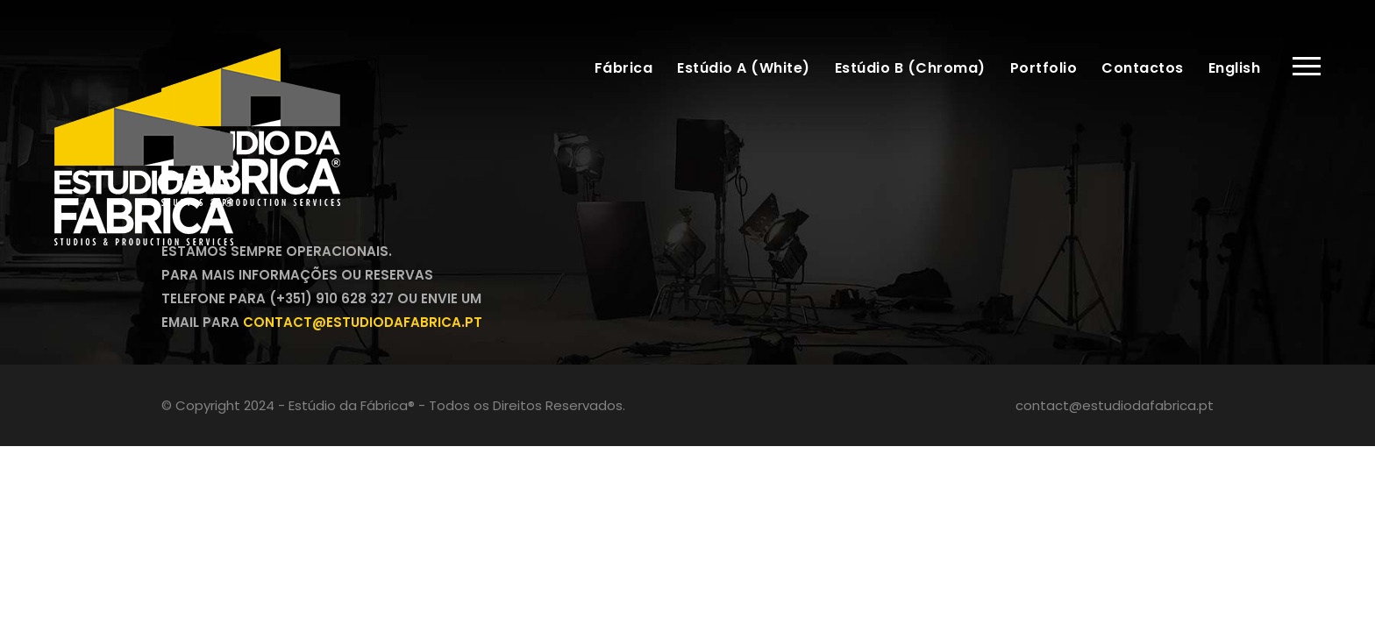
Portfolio (1044, 68)
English (1234, 68)
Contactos (1142, 68)
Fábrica (624, 68)
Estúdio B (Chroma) (910, 68)
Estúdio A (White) (743, 68)
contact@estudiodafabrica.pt (1114, 405)
